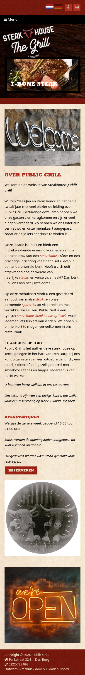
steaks (23, 277)
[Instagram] (76, 7)
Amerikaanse (49, 255)
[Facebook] (68, 7)
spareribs (29, 304)
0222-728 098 (19, 664)
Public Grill (40, 655)
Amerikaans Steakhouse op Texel (41, 315)
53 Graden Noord (56, 669)
